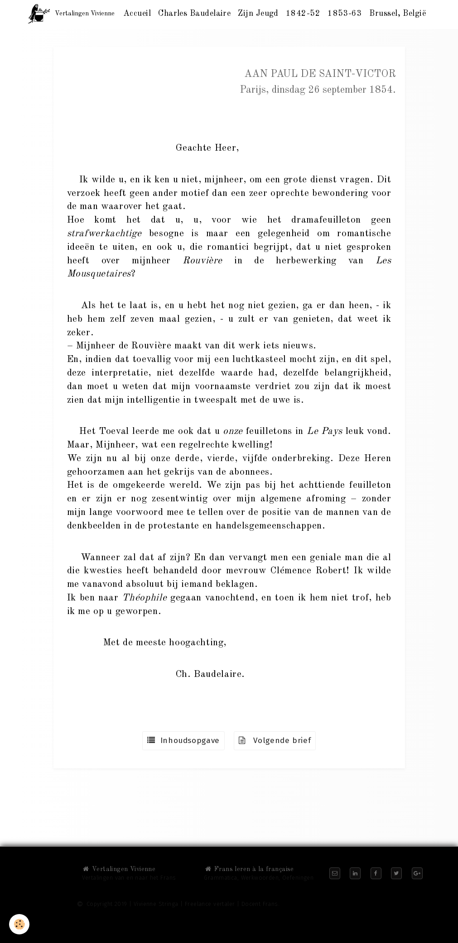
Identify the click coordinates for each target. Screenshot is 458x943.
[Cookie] (19, 924)
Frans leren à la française (249, 869)
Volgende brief (275, 740)
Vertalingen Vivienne (119, 869)
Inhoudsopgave (183, 740)
